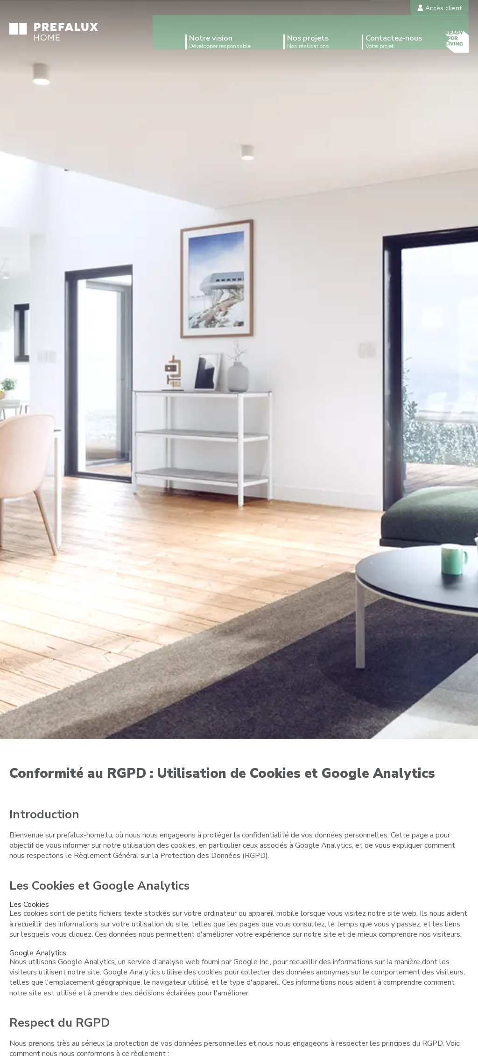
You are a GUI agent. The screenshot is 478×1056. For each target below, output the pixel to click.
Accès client (439, 8)
